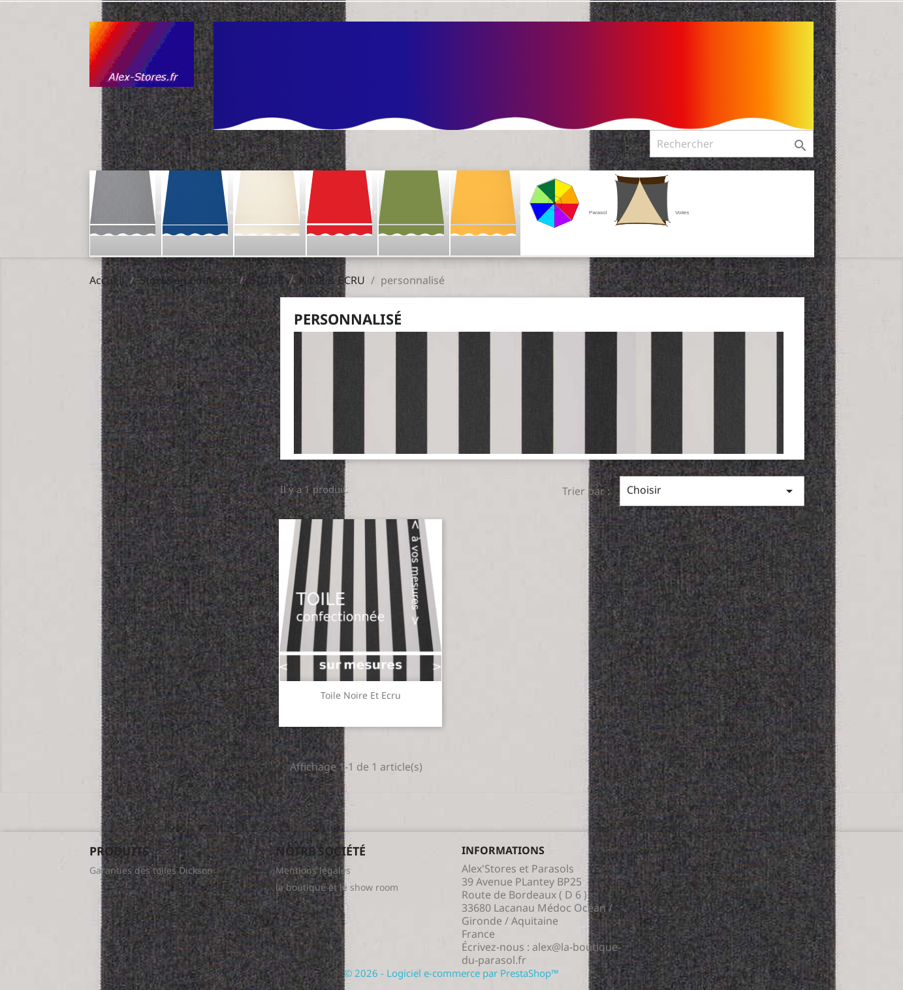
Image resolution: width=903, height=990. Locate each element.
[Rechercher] (732, 143)
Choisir (712, 491)
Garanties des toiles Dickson (151, 870)
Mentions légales (313, 870)
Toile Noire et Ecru (361, 695)
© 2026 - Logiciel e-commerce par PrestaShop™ (451, 973)
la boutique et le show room (337, 887)
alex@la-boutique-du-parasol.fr (541, 953)
